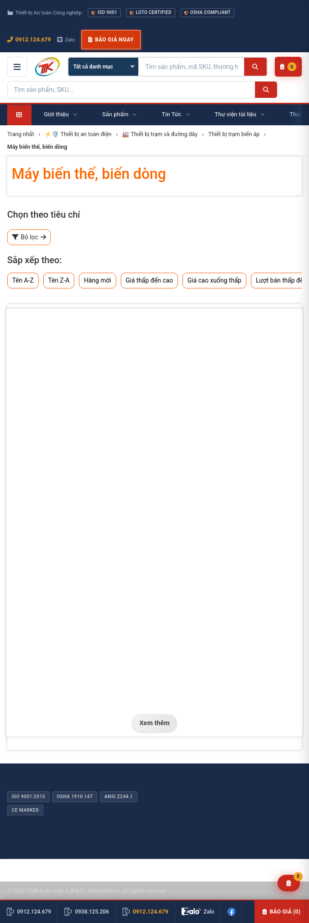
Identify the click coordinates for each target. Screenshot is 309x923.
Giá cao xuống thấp (214, 280)
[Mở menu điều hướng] (17, 67)
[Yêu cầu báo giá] (288, 883)
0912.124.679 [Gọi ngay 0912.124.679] (29, 39)
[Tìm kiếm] (255, 67)
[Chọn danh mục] (103, 67)
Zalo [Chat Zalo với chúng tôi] (66, 40)
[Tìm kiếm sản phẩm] (191, 67)
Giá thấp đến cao (149, 280)
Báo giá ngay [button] (110, 40)
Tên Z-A (59, 280)
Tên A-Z (23, 280)
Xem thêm (155, 723)
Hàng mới (97, 280)
